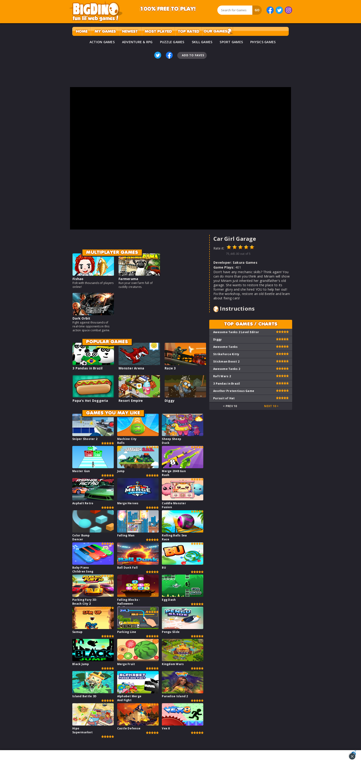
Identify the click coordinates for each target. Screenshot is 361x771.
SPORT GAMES (231, 42)
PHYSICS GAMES (263, 42)
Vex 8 (166, 728)
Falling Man (126, 535)
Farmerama (128, 279)
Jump (121, 471)
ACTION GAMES (102, 42)
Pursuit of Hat (224, 398)
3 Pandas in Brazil (88, 368)
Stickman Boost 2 (226, 361)
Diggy (170, 400)
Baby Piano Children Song (82, 569)
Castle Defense (129, 728)
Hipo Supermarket (82, 730)
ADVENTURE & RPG (137, 42)
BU (164, 568)
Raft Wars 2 (222, 376)
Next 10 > (271, 406)
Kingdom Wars (173, 664)
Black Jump (80, 664)
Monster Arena (131, 368)
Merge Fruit (126, 664)
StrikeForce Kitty (226, 354)
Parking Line (126, 632)
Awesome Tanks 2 (226, 369)
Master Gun (81, 471)
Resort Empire (131, 400)
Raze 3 (170, 368)
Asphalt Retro (82, 503)
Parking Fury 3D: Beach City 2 (84, 602)
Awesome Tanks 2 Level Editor (236, 332)
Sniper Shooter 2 (84, 439)
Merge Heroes (128, 503)
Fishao (78, 279)
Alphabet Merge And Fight (129, 698)
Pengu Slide (171, 632)
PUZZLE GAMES (172, 42)
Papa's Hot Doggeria (90, 400)
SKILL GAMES (202, 42)
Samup (77, 632)
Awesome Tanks (225, 347)
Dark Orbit (81, 318)
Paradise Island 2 (175, 696)
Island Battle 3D (84, 696)
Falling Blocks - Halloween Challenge (128, 603)
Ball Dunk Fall (127, 568)
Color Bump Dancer (81, 537)
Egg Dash (169, 600)
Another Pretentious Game (233, 391)
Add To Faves (193, 55)
